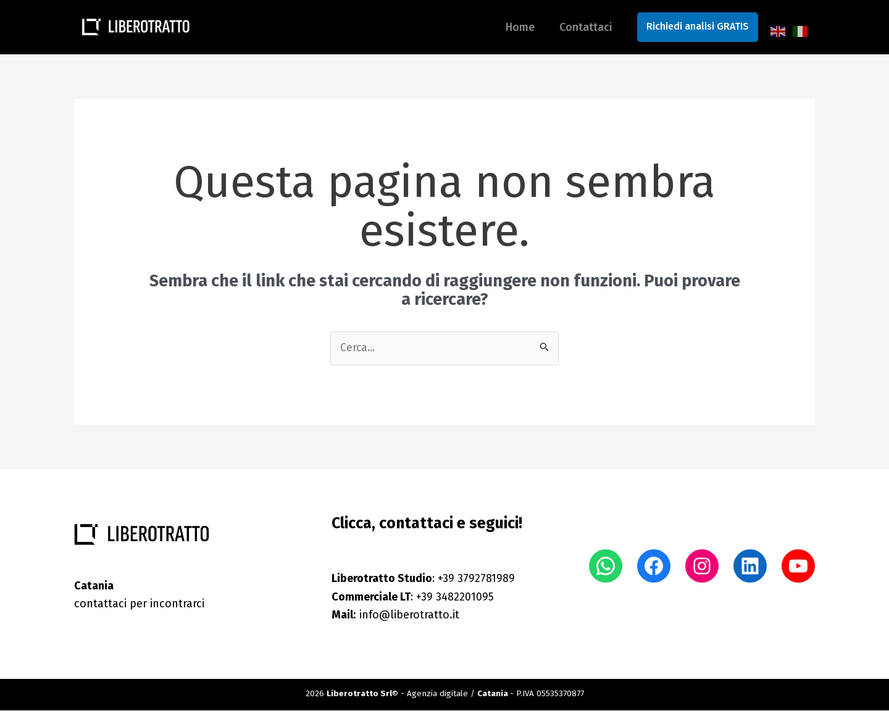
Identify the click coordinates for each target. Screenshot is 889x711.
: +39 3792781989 (423, 579)
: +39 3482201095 (413, 597)
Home (505, 27)
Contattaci (587, 27)
